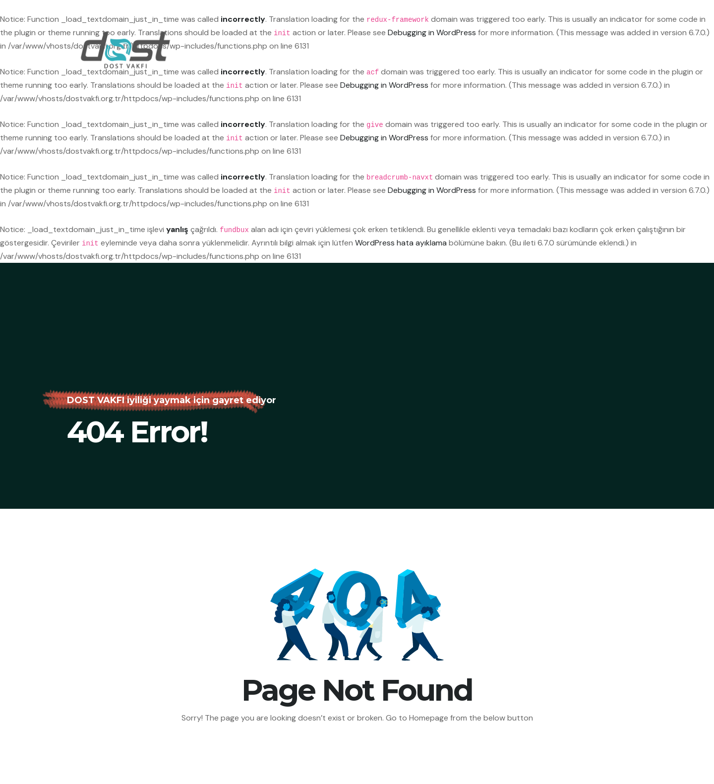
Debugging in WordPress (384, 85)
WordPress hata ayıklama (401, 243)
